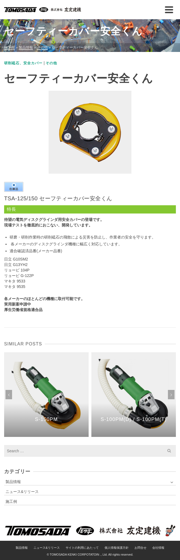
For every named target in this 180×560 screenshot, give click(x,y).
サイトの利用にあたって (82, 547)
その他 (51, 63)
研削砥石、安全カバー (23, 63)
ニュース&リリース (22, 491)
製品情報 (13, 481)
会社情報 (158, 547)
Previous (8, 394)
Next (171, 394)
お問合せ (140, 547)
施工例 (11, 501)
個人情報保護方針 (117, 547)
